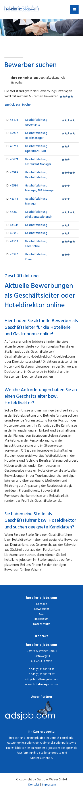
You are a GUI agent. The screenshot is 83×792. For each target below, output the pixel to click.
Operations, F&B (36, 149)
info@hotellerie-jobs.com (41, 680)
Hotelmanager (36, 136)
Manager (36, 201)
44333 (13, 212)
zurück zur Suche (17, 105)
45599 (14, 173)
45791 (14, 146)
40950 (14, 233)
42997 (14, 133)
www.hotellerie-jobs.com (41, 685)
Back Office (36, 244)
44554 (14, 241)
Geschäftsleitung (36, 175)
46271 (14, 120)
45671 (14, 159)
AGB (41, 614)
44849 (14, 225)
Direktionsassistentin (38, 215)
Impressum (41, 619)
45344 (14, 199)
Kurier (36, 257)
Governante (36, 123)
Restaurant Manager (38, 162)
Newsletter (41, 609)
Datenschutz (41, 624)
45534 (14, 186)
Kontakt (41, 604)
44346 (14, 255)
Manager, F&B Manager (39, 188)
